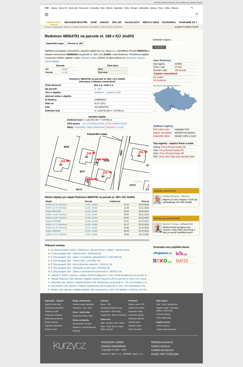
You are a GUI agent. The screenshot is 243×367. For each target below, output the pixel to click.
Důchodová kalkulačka (54, 308)
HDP (113, 311)
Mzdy (118, 311)
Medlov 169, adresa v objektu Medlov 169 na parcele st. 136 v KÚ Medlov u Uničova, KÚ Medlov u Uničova (100, 289)
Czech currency (162, 326)
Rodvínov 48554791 (114, 27)
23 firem (178, 67)
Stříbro (122, 323)
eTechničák (167, 311)
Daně (94, 22)
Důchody (76, 331)
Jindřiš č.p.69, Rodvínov (56, 214)
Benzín (115, 326)
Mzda (85, 316)
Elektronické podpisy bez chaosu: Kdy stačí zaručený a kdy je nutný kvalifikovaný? (179, 230)
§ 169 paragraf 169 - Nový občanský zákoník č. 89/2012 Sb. (82, 264)
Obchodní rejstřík (160, 2)
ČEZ (109, 304)
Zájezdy (171, 2)
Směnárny (77, 308)
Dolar (90, 308)
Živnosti (171, 147)
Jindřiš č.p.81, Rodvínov (56, 234)
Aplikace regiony (163, 126)
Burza (103, 304)
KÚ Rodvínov (159, 80)
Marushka (99, 127)
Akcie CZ (63, 8)
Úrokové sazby (79, 304)
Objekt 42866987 (53, 231)
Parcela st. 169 (75, 43)
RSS (162, 353)
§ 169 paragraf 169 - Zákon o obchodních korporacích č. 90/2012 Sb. (86, 271)
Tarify (126, 8)
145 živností (180, 70)
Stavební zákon (134, 326)
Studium (200, 2)
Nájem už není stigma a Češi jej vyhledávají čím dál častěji (180, 200)
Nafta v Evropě (107, 329)
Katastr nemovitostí (165, 73)
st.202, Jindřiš (91, 234)
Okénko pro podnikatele (166, 218)
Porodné (88, 324)
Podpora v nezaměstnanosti (84, 327)
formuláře (138, 329)
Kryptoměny (105, 315)
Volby (158, 318)
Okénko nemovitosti (164, 190)
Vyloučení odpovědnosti (113, 346)
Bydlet (192, 2)
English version (163, 322)
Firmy (164, 147)
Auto (158, 304)
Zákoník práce (134, 322)
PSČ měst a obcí (161, 129)
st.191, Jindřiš (91, 208)
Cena (164, 304)
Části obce (175, 156)
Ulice (167, 156)
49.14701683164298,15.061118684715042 (105, 123)
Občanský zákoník (136, 319)
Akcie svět (73, 8)
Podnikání (132, 301)
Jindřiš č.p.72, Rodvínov (56, 224)
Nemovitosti (57, 27)
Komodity (94, 8)
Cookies (119, 341)
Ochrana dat (107, 341)
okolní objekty (52, 61)
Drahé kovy (106, 319)
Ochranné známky (190, 22)
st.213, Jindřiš (91, 228)
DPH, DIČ (117, 22)
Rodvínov (67, 27)
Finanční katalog (163, 314)
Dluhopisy (105, 308)
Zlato (102, 8)
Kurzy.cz (48, 27)
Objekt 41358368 (53, 221)
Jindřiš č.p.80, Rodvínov (56, 218)
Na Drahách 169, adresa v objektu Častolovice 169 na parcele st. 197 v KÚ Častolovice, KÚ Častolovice (100, 286)
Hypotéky (118, 8)
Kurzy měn (84, 8)
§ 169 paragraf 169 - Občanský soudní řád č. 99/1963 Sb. (80, 268)
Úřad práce (77, 316)
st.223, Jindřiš (91, 211)
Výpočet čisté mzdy (53, 304)
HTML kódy (173, 353)
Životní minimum (51, 322)
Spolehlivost (172, 304)
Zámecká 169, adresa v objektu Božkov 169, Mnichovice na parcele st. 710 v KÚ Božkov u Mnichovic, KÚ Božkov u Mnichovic (100, 282)
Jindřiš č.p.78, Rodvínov (56, 208)
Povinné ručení (51, 329)
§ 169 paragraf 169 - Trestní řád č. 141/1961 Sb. (76, 260)
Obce (161, 156)
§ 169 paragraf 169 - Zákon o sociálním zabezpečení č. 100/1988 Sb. (86, 257)
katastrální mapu (133, 57)
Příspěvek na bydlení (53, 315)
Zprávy (54, 8)
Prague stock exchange (166, 329)
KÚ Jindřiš (158, 77)
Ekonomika (169, 22)
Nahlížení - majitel (103, 92)
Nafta (121, 326)
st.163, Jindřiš (91, 204)
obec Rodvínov (162, 60)
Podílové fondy (116, 308)
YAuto (178, 2)
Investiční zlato (112, 323)
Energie (134, 8)
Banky (75, 301)
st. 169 (65, 72)
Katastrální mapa (55, 43)
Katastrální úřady (135, 311)
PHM (109, 326)
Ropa (103, 326)
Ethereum (123, 315)
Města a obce (151, 22)
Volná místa (84, 312)
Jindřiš (65, 69)
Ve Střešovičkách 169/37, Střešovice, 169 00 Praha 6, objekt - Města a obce (90, 250)
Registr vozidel (162, 308)
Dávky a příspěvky (81, 320)
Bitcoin (109, 8)
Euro (85, 308)
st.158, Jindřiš (91, 224)
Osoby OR (180, 147)
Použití (154, 353)
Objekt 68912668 (53, 211)
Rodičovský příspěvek (54, 319)
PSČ (143, 304)
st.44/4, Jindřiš (91, 221)
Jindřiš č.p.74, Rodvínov (56, 204)
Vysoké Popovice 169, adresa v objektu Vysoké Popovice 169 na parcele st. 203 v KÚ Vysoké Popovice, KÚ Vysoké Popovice (100, 278)
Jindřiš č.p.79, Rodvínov (56, 228)
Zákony (153, 8)
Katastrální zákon (161, 136)
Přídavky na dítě (51, 311)
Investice (104, 301)
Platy (90, 316)
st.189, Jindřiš (91, 218)
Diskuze (174, 8)
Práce (160, 8)
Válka (167, 8)
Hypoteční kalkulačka (53, 326)
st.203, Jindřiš (91, 231)
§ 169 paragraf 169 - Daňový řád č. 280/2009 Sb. (76, 253)
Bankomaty (85, 301)
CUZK (118, 92)
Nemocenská (78, 324)
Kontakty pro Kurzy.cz (162, 349)
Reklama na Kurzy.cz (162, 341)
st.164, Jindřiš (91, 214)
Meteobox (185, 2)
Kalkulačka (144, 8)
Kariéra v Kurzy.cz (160, 346)
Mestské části (187, 156)
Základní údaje (88, 57)
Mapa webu (166, 318)
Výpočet (59, 301)
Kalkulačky (132, 22)
